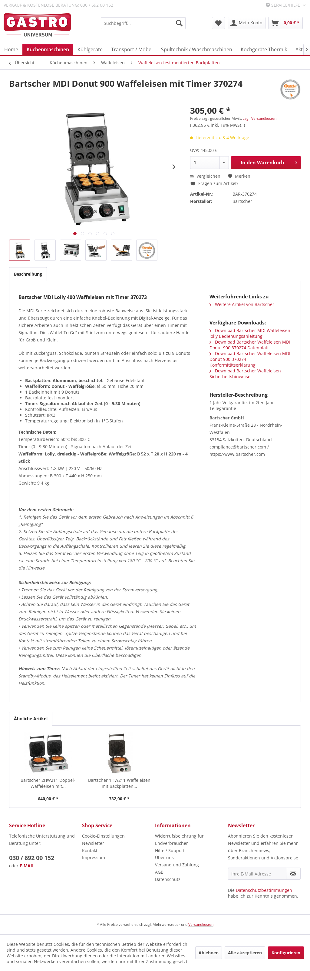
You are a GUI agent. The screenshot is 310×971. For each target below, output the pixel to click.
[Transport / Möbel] (132, 49)
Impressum (93, 857)
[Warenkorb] (285, 23)
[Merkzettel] (218, 23)
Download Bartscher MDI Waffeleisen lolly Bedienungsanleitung (249, 333)
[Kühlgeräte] (90, 49)
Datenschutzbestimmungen (264, 890)
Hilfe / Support (170, 850)
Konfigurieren (286, 953)
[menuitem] (143, 23)
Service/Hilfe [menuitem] (283, 5)
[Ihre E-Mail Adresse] (257, 874)
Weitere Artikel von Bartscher (241, 304)
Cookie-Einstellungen (103, 836)
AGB (159, 872)
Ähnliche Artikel (31, 718)
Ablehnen (209, 953)
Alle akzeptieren (245, 953)
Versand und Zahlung (177, 865)
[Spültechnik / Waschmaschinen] (196, 49)
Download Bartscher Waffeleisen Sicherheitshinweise (245, 373)
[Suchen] (179, 23)
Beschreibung (28, 274)
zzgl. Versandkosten (259, 118)
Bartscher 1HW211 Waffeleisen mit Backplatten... (119, 783)
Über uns (164, 857)
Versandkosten (200, 924)
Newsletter (93, 843)
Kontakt (89, 850)
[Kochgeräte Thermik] (263, 49)
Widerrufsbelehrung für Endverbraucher (179, 839)
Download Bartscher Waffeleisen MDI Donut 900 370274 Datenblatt (249, 345)
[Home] (11, 49)
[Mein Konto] (246, 23)
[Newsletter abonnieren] (293, 874)
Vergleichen (205, 176)
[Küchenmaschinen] (47, 49)
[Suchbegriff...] (143, 23)
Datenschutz (167, 879)
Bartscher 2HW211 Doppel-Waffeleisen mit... (48, 783)
